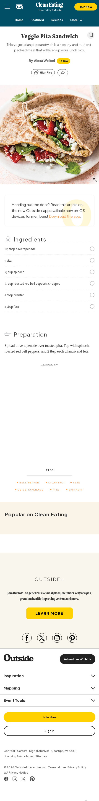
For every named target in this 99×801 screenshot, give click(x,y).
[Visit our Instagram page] (57, 638)
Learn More (49, 613)
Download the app (64, 216)
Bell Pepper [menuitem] (29, 482)
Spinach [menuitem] (75, 489)
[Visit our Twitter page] (42, 638)
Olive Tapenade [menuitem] (30, 489)
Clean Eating (49, 5)
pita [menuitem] (56, 489)
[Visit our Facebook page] (27, 638)
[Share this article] (62, 72)
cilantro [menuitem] (56, 482)
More (77, 20)
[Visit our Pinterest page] (72, 638)
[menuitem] (19, 20)
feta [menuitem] (76, 482)
